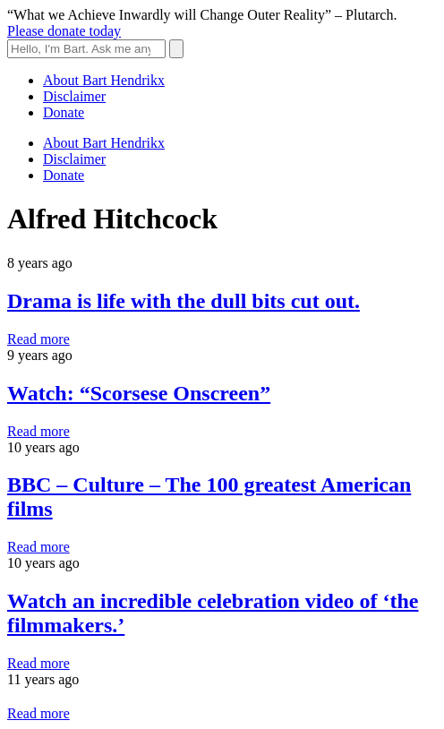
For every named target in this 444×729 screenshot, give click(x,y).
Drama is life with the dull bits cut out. (183, 301)
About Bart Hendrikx (104, 80)
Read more (38, 339)
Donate (63, 112)
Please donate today (64, 31)
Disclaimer (74, 96)
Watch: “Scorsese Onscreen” (138, 393)
